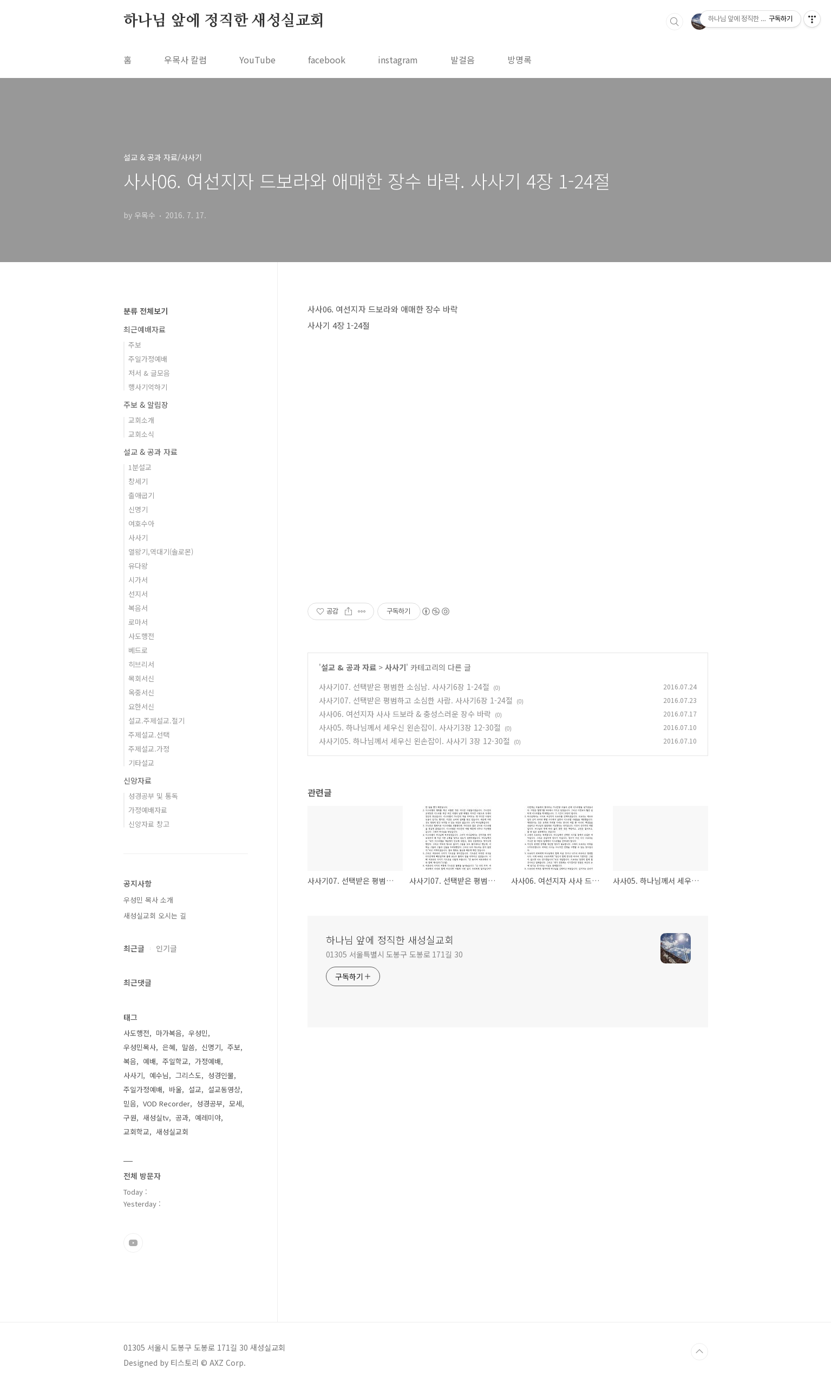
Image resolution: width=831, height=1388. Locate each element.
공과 (181, 1117)
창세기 (138, 481)
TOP (699, 1351)
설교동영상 (224, 1089)
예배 (149, 1061)
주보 (134, 345)
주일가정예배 (147, 359)
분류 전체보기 (145, 310)
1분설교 (140, 467)
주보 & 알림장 (145, 404)
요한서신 (141, 706)
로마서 (138, 622)
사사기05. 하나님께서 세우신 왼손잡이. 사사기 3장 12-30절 (414, 740)
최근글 (134, 948)
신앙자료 (137, 780)
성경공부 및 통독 (153, 796)
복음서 (138, 608)
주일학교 (175, 1061)
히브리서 (141, 664)
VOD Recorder (166, 1103)
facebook (326, 59)
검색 (674, 22)
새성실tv (156, 1117)
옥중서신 (141, 692)
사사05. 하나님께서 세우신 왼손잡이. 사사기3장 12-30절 (410, 727)
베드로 (138, 650)
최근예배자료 (144, 329)
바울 (175, 1089)
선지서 (138, 594)
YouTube (257, 59)
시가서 (138, 580)
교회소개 (141, 420)
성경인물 (221, 1075)
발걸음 (462, 59)
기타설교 (141, 763)
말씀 (188, 1047)
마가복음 (169, 1033)
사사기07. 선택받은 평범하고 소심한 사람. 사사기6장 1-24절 (416, 700)
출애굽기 (141, 495)
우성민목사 (139, 1047)
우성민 (198, 1033)
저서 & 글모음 (149, 373)
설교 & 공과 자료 (348, 667)
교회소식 (141, 434)
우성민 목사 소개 (148, 900)
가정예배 (208, 1061)
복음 (129, 1061)
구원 (129, 1117)
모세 (235, 1103)
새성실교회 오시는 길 (154, 915)
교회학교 (136, 1131)
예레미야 (208, 1117)
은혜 (168, 1047)
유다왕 (138, 566)
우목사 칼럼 (185, 59)
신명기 (138, 509)
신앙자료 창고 (148, 824)
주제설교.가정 (148, 749)
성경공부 (210, 1103)
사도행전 (141, 636)
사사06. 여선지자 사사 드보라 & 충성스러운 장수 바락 (405, 713)
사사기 (395, 667)
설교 (194, 1089)
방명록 (519, 59)
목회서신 (141, 678)
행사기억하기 (147, 387)
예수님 (159, 1075)
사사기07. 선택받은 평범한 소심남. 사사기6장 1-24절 (404, 686)
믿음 (129, 1103)
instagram (398, 59)
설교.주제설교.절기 (156, 720)
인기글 (166, 948)
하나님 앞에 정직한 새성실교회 (224, 21)
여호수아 (141, 523)
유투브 (133, 1243)
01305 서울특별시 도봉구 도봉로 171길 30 (394, 954)
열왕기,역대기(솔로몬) (160, 551)
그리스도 (188, 1075)
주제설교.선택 (148, 734)
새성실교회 (172, 1131)
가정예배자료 (147, 810)
